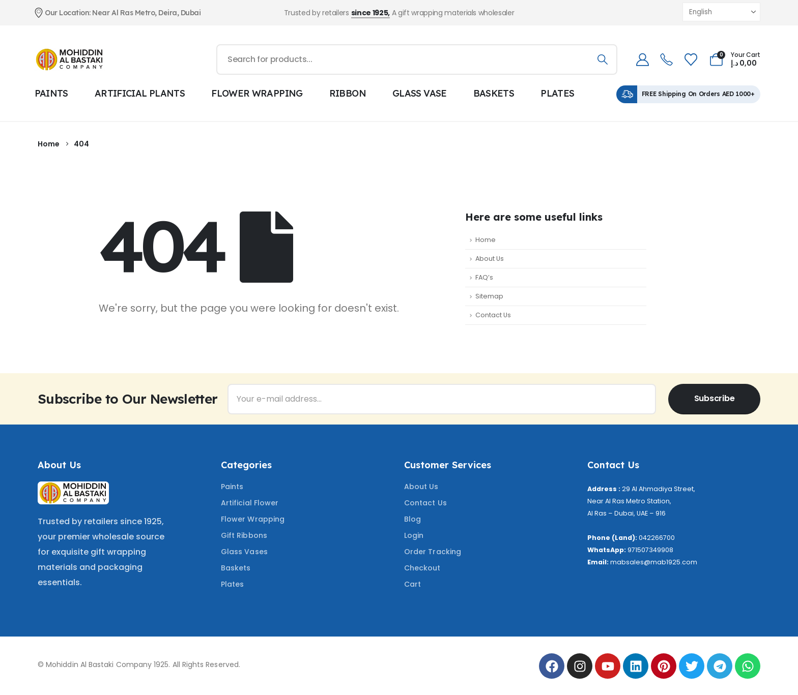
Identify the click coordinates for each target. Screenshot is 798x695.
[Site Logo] (69, 59)
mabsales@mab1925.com (653, 562)
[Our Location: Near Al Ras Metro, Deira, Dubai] (151, 13)
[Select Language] (721, 12)
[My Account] (642, 59)
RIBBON (347, 93)
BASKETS (494, 93)
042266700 (657, 537)
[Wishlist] (690, 59)
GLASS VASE (419, 93)
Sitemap (489, 296)
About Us (489, 258)
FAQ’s (484, 277)
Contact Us (493, 315)
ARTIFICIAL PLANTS (140, 93)
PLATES (557, 93)
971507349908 (650, 550)
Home (485, 239)
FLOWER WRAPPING (257, 93)
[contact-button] (714, 399)
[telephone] (666, 59)
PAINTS (51, 93)
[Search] (602, 59)
